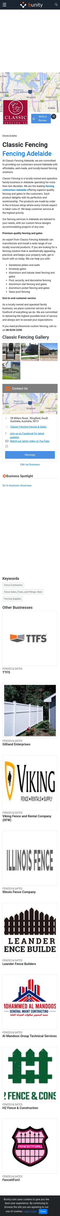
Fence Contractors (13, 585)
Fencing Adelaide (27, 153)
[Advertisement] (30, 41)
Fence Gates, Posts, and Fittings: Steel (23, 592)
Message (30, 454)
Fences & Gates (9, 135)
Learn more (30, 1211)
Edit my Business (30, 464)
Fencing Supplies (12, 598)
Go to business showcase (17, 485)
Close (43, 1211)
